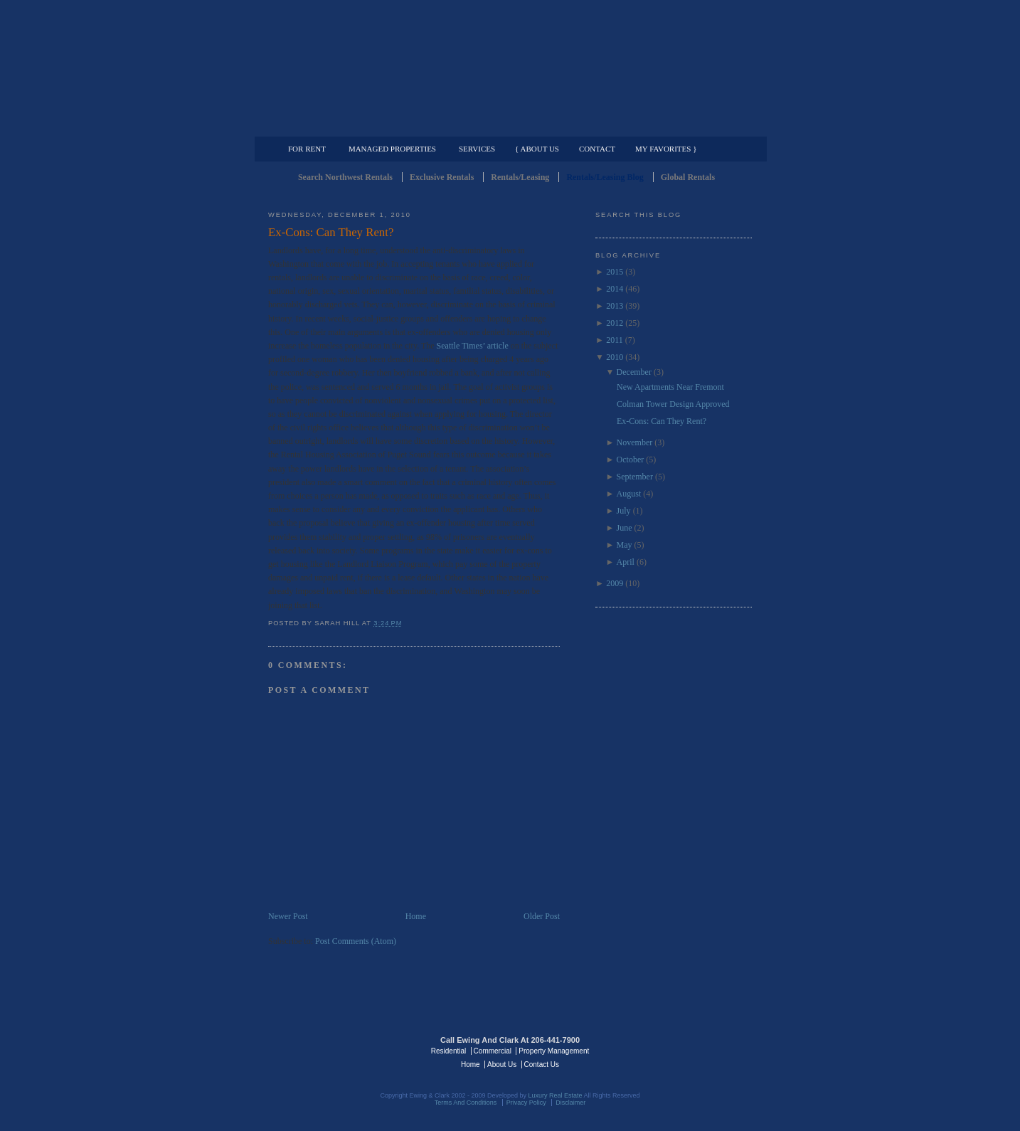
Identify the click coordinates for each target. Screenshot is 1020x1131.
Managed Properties (392, 148)
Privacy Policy (526, 1102)
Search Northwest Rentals (345, 177)
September (635, 477)
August (629, 494)
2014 (614, 289)
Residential (448, 1051)
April (625, 562)
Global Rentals (688, 177)
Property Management (677, 125)
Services (477, 148)
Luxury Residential (341, 125)
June (624, 528)
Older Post (542, 916)
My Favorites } (665, 148)
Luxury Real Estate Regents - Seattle (330, 1050)
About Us (501, 1064)
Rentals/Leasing (520, 177)
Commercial (507, 125)
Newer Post (288, 916)
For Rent (307, 148)
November (635, 442)
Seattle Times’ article (474, 346)
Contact (597, 148)
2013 (614, 306)
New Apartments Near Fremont (670, 387)
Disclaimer (570, 1102)
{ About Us (537, 148)
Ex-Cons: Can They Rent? (330, 232)
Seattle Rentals (510, 67)
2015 (614, 272)
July (624, 511)
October (630, 459)
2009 (614, 583)
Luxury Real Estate (690, 1050)
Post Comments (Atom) (355, 941)
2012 (614, 323)
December (634, 372)
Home (415, 916)
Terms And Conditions (466, 1102)
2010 (614, 357)
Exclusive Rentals (442, 177)
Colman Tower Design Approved (673, 404)
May (624, 545)
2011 (614, 340)
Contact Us (541, 1064)
